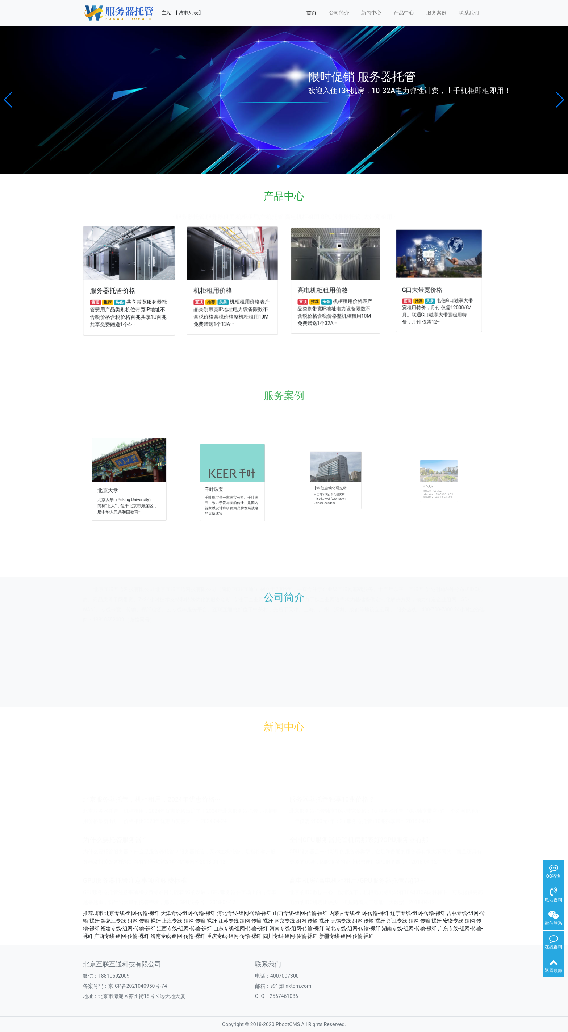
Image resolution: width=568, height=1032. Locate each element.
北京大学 (118, 486)
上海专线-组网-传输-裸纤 (189, 921)
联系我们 (469, 13)
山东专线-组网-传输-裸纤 (240, 928)
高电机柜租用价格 (324, 289)
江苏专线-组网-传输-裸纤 (245, 921)
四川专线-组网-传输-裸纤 (290, 936)
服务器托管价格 (113, 290)
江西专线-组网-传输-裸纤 (184, 928)
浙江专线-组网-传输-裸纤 (414, 921)
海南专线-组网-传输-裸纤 (178, 936)
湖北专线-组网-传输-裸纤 (353, 928)
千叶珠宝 (224, 485)
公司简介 (339, 13)
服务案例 (436, 13)
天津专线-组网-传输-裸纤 (188, 913)
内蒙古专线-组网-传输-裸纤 (359, 913)
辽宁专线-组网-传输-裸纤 (418, 913)
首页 (311, 13)
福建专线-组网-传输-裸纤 (128, 928)
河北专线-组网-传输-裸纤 (244, 913)
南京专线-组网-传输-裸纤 (302, 921)
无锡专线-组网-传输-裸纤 (358, 921)
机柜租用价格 (214, 289)
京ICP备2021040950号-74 (137, 986)
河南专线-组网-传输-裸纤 (297, 928)
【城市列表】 (188, 13)
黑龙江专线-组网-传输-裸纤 (131, 921)
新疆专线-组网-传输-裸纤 (346, 936)
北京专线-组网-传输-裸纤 (131, 913)
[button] (8, 100)
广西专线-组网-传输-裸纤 (121, 936)
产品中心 (404, 13)
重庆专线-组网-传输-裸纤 (234, 936)
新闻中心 (371, 13)
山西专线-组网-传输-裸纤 (300, 913)
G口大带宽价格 (426, 287)
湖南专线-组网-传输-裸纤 (409, 928)
